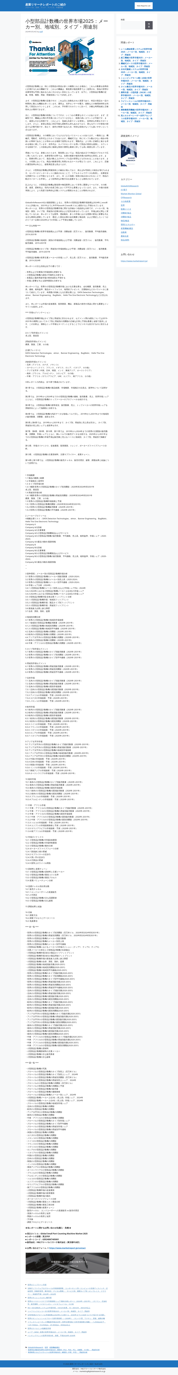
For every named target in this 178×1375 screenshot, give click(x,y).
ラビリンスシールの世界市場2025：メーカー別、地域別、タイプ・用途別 (136, 104)
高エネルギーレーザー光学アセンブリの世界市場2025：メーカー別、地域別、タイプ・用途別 (136, 118)
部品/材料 (125, 240)
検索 (123, 19)
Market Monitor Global (131, 193)
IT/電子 (124, 189)
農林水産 (125, 236)
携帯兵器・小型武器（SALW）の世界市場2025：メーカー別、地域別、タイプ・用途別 (136, 95)
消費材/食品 (126, 213)
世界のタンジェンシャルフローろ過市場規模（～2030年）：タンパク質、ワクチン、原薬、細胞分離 (66, 1318)
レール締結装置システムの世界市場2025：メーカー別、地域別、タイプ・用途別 (136, 52)
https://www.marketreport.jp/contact (67, 1248)
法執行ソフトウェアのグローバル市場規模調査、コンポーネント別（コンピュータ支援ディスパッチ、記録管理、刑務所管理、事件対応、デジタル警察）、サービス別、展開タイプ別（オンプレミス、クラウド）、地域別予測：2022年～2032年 (68, 1291)
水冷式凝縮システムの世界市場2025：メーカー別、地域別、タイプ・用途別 (135, 72)
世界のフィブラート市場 (37, 1284)
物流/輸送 (125, 220)
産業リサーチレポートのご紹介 (45, 4)
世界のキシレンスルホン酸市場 (39, 1297)
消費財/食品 (126, 216)
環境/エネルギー (128, 224)
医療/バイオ (126, 209)
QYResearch (126, 197)
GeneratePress (109, 1364)
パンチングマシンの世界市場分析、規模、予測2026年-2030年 (51, 1335)
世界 (46, 1347)
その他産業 (125, 201)
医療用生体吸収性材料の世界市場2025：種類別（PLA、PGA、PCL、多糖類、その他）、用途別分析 (64, 1350)
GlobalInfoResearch (35, 1347)
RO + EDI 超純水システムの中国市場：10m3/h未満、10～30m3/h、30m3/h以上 (59, 1308)
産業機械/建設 (54, 1347)
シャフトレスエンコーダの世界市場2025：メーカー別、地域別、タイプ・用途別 (59, 1311)
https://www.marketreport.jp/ (134, 261)
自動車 (124, 232)
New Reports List (143, 6)
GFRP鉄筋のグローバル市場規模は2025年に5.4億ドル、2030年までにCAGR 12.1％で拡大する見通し (66, 1315)
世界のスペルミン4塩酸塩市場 (39, 1328)
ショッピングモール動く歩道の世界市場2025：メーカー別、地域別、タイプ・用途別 (136, 81)
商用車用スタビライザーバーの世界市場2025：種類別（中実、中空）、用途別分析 (57, 1352)
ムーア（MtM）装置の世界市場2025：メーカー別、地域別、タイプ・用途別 (57, 1332)
